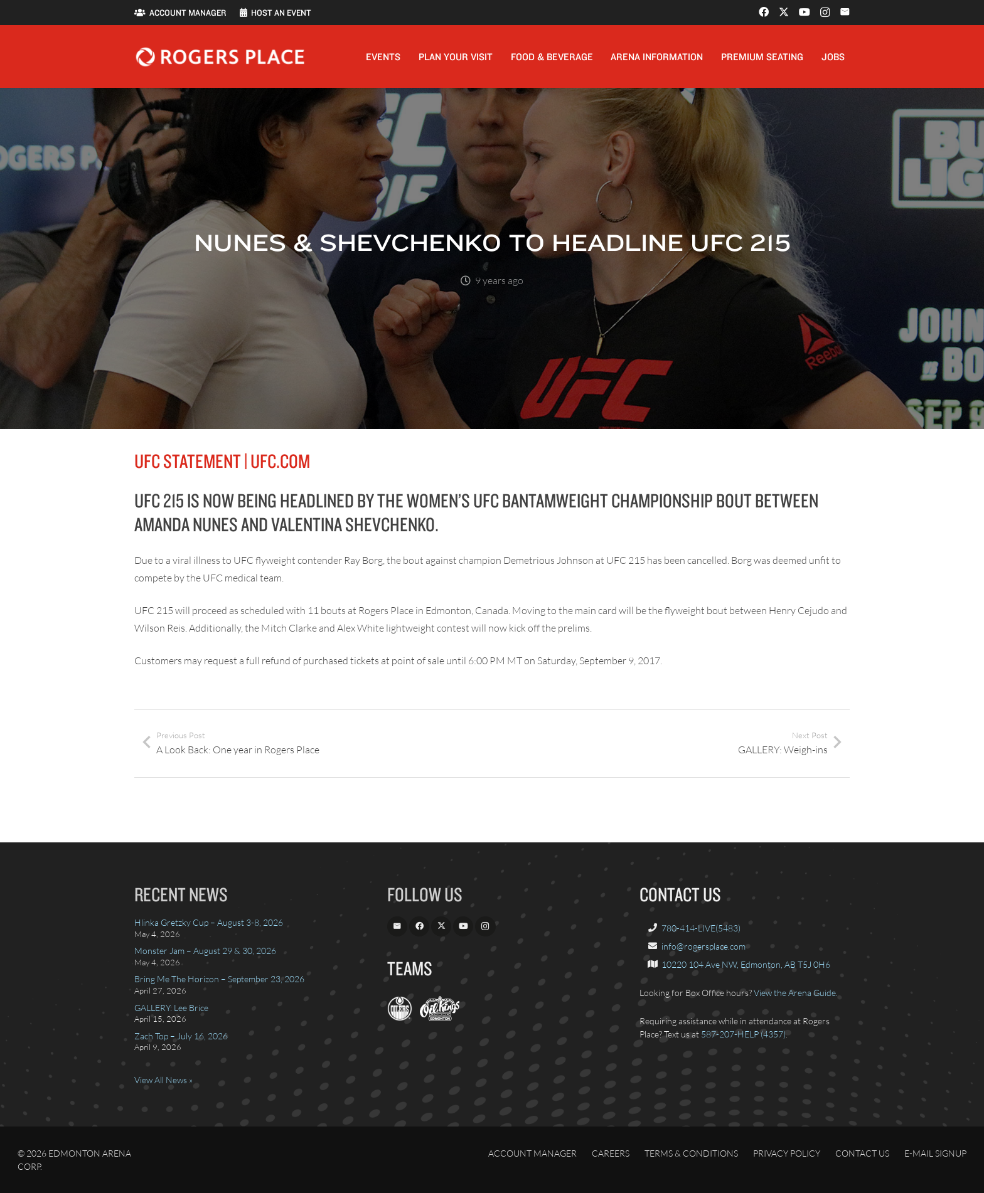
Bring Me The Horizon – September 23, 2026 (219, 978)
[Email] (845, 12)
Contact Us (862, 1153)
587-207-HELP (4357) (743, 1034)
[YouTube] (804, 12)
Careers (610, 1153)
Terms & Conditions (691, 1153)
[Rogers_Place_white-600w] (220, 57)
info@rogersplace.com (703, 946)
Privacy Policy (786, 1153)
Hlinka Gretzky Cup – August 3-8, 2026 (208, 922)
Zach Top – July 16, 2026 (181, 1036)
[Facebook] (764, 12)
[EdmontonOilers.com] (399, 1017)
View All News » (163, 1079)
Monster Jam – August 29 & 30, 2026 (205, 950)
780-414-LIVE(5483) (701, 928)
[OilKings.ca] (439, 1017)
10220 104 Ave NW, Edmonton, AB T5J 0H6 (745, 964)
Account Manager (532, 1153)
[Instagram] (825, 12)
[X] (784, 12)
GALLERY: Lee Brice (171, 1007)
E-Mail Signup (935, 1153)
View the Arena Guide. (796, 992)
